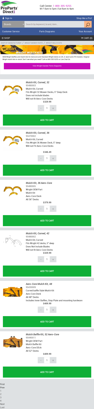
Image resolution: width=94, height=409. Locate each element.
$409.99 (47, 303)
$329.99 (47, 101)
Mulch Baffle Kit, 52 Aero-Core (42, 334)
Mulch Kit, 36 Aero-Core (39, 183)
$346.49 (47, 152)
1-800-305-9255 (62, 5)
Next (2, 404)
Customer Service (10, 31)
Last (2, 407)
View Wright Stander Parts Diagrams (47, 65)
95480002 (31, 236)
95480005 (31, 186)
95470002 (31, 136)
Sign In (8, 18)
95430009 (31, 287)
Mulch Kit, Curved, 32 (37, 82)
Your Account (85, 31)
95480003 (31, 85)
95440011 (31, 337)
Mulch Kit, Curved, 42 (37, 233)
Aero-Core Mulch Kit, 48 (39, 284)
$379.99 (47, 202)
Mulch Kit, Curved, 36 (37, 132)
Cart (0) (86, 38)
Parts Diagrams (47, 31)
